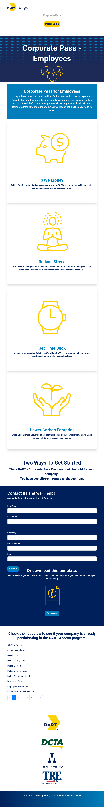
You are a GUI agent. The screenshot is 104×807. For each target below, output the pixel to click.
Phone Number (14, 543)
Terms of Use (28, 795)
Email (10, 554)
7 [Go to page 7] (36, 698)
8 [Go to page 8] (40, 698)
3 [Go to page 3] (18, 698)
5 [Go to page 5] (27, 698)
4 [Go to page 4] (22, 698)
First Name (12, 506)
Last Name (12, 516)
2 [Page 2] (14, 698)
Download (52, 613)
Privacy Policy (43, 795)
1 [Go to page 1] (9, 698)
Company (11, 532)
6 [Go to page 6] (31, 698)
